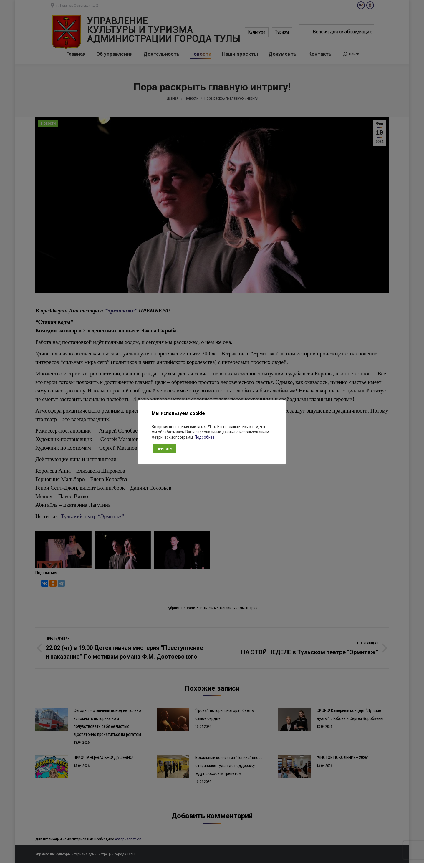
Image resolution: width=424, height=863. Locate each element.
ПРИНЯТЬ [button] (164, 449)
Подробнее (205, 437)
